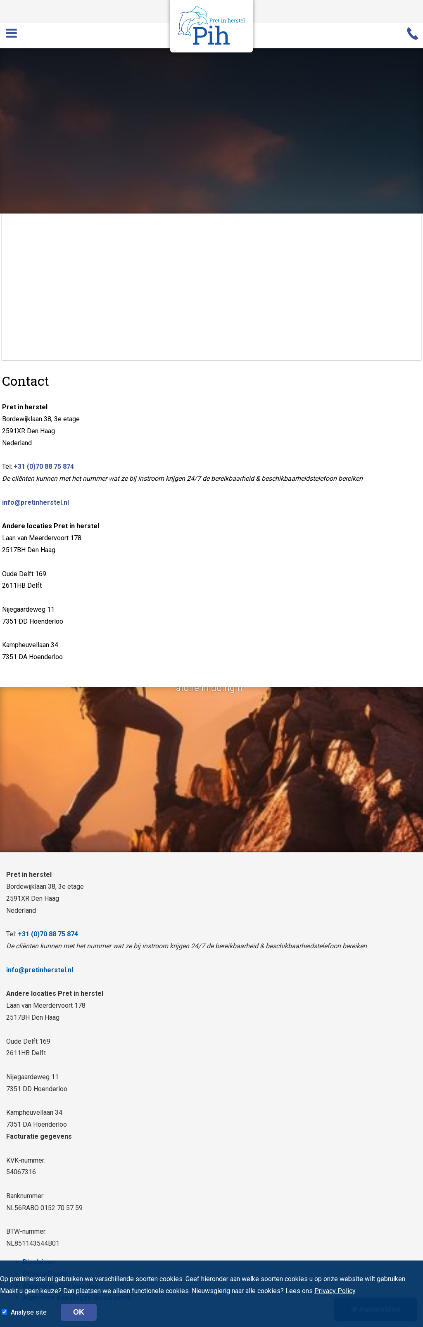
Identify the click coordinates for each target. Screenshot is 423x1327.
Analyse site (29, 1312)
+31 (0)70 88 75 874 (44, 466)
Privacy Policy (334, 1291)
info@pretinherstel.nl (35, 502)
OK (78, 1312)
